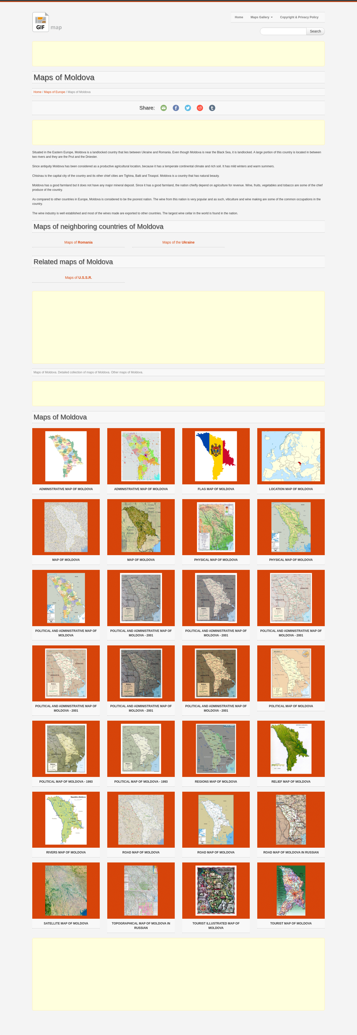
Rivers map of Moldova (66, 852)
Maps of (78, 242)
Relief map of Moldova (291, 781)
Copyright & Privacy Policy (299, 17)
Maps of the (178, 242)
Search (315, 31)
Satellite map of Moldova (66, 923)
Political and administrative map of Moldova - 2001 (141, 633)
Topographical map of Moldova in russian (141, 926)
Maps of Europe (54, 92)
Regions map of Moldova (216, 781)
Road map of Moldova (141, 852)
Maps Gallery (262, 17)
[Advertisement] (179, 54)
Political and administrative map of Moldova (66, 633)
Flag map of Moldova (216, 489)
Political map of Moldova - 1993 (66, 781)
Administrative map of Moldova (66, 489)
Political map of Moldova (291, 706)
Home (239, 17)
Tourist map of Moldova (291, 923)
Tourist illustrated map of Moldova (216, 926)
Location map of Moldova (291, 489)
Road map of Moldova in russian (290, 852)
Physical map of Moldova (216, 560)
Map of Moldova (66, 560)
